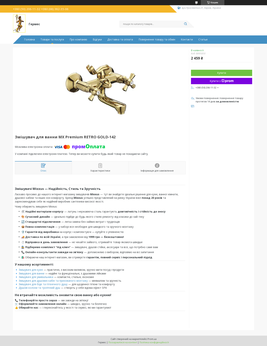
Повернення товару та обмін (157, 39)
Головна (29, 39)
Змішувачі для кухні (31, 269)
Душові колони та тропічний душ (39, 287)
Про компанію (78, 39)
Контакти (187, 39)
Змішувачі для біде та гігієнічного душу (43, 284)
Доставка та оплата (120, 39)
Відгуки (97, 39)
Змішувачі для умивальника (36, 277)
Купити (221, 73)
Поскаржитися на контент (122, 342)
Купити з (222, 81)
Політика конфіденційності (154, 342)
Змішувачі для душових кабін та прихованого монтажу (53, 280)
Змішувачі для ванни (31, 273)
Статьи (202, 39)
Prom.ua (152, 339)
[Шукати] (185, 24)
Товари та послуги (52, 39)
